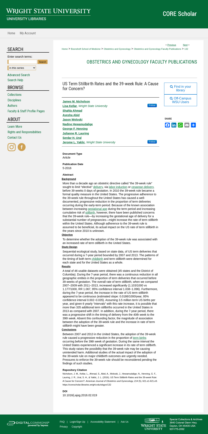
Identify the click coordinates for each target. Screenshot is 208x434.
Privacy (64, 426)
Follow (152, 105)
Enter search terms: (20, 56)
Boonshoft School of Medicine (86, 49)
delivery (98, 187)
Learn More (15, 126)
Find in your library (180, 88)
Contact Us (15, 137)
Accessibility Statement (102, 421)
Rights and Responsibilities (24, 132)
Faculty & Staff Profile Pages (26, 111)
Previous (171, 45)
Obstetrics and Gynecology (117, 49)
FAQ (62, 421)
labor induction (118, 187)
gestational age (97, 209)
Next (185, 45)
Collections (15, 95)
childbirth (97, 258)
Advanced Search (19, 75)
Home (65, 49)
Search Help (15, 80)
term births (139, 337)
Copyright (77, 426)
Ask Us (124, 421)
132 (186, 49)
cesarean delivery (142, 187)
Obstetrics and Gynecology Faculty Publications (157, 49)
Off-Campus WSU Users (180, 100)
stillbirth (90, 212)
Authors (12, 106)
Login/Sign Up (77, 421)
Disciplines (14, 100)
